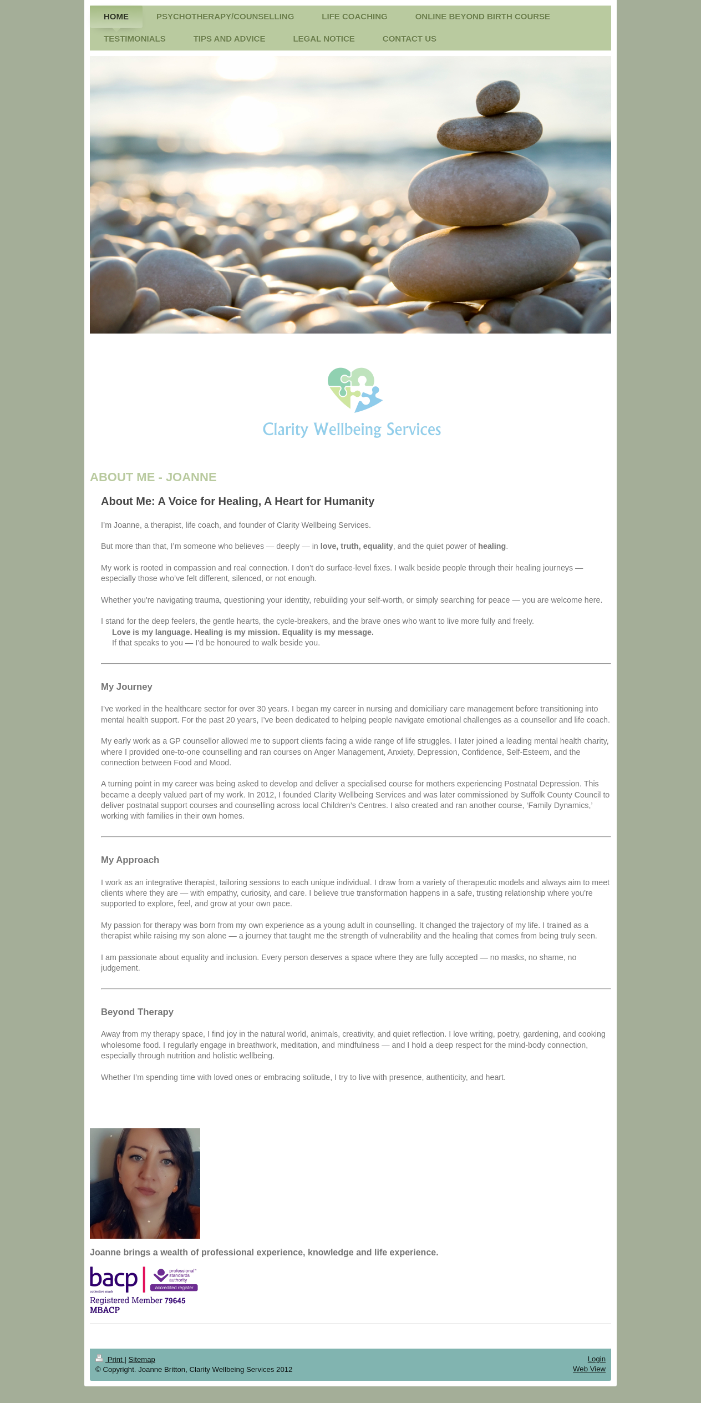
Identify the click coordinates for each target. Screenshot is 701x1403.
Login (597, 1359)
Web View (589, 1369)
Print (109, 1359)
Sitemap (142, 1359)
